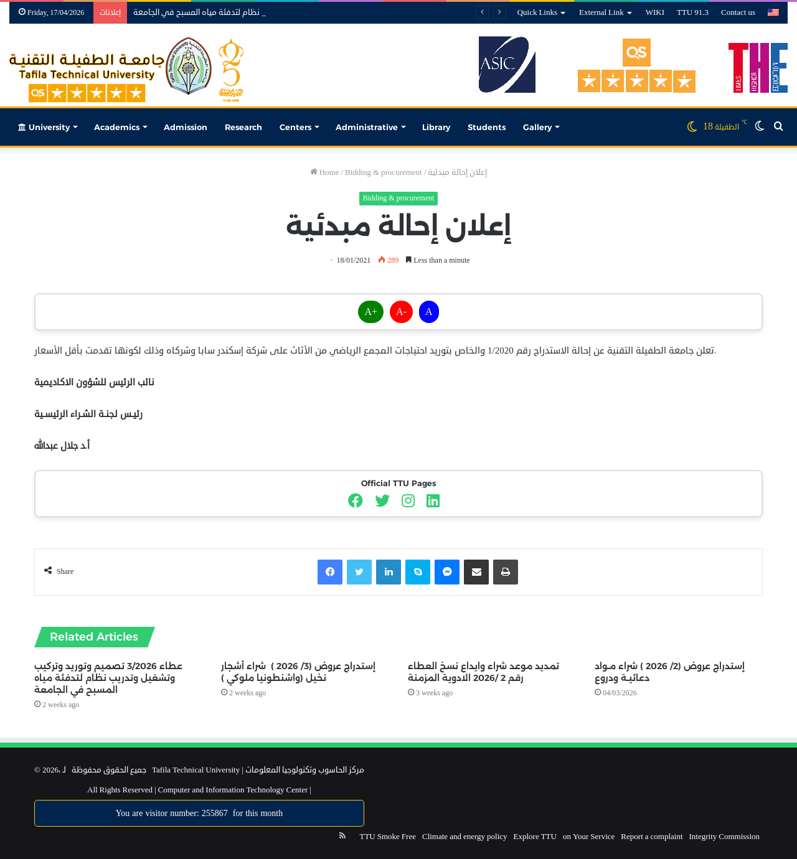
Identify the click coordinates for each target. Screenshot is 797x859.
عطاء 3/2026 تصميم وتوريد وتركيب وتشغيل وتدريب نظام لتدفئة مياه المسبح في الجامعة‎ (108, 677)
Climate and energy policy (464, 836)
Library (436, 127)
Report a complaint (651, 836)
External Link (601, 12)
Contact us (738, 12)
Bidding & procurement (383, 172)
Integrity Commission (724, 836)
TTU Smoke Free (387, 836)
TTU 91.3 (693, 12)
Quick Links (537, 12)
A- (401, 312)
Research (243, 127)
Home (324, 172)
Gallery (537, 127)
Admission (185, 127)
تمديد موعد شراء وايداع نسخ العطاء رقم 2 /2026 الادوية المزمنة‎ (483, 671)
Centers (295, 127)
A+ (370, 312)
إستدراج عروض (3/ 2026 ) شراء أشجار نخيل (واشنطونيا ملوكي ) (298, 671)
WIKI (655, 12)
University (44, 127)
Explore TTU (535, 836)
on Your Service (589, 836)
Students (487, 127)
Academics (116, 127)
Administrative (367, 127)
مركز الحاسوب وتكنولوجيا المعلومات (304, 770)
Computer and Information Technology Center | (233, 790)
